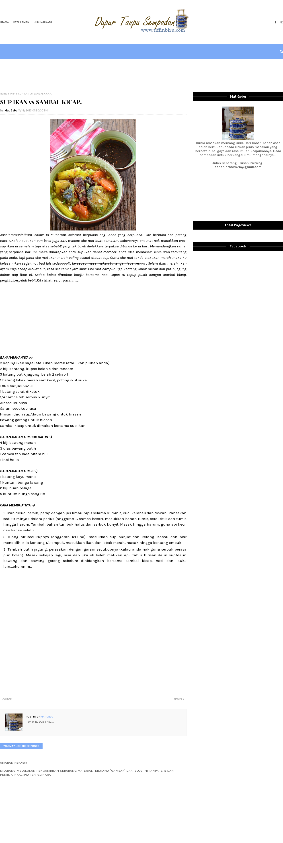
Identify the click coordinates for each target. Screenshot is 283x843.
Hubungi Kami (43, 22)
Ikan (12, 93)
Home (3, 93)
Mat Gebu (11, 110)
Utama (4, 22)
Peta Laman (21, 22)
